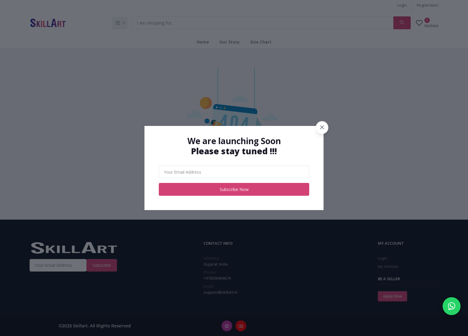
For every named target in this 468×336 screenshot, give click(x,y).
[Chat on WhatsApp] (452, 306)
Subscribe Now (234, 189)
